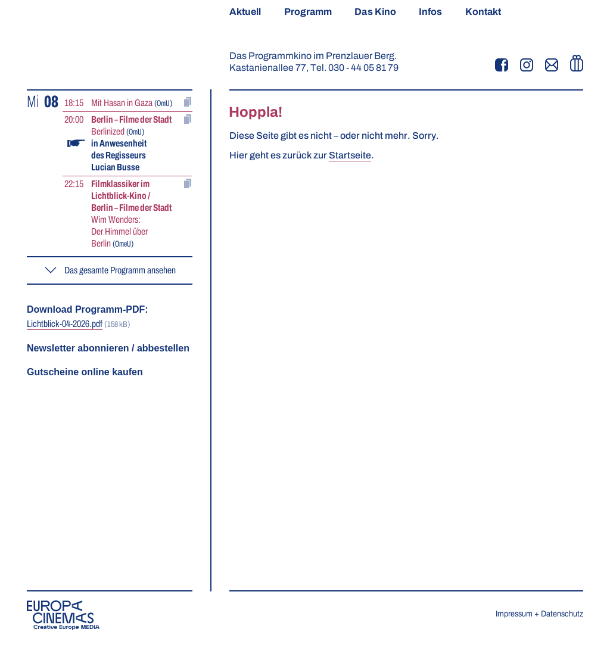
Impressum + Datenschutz (539, 614)
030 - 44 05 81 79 (363, 68)
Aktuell (245, 12)
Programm (308, 12)
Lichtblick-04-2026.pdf (64, 324)
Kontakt (483, 12)
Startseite (350, 155)
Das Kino (375, 12)
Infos (430, 12)
